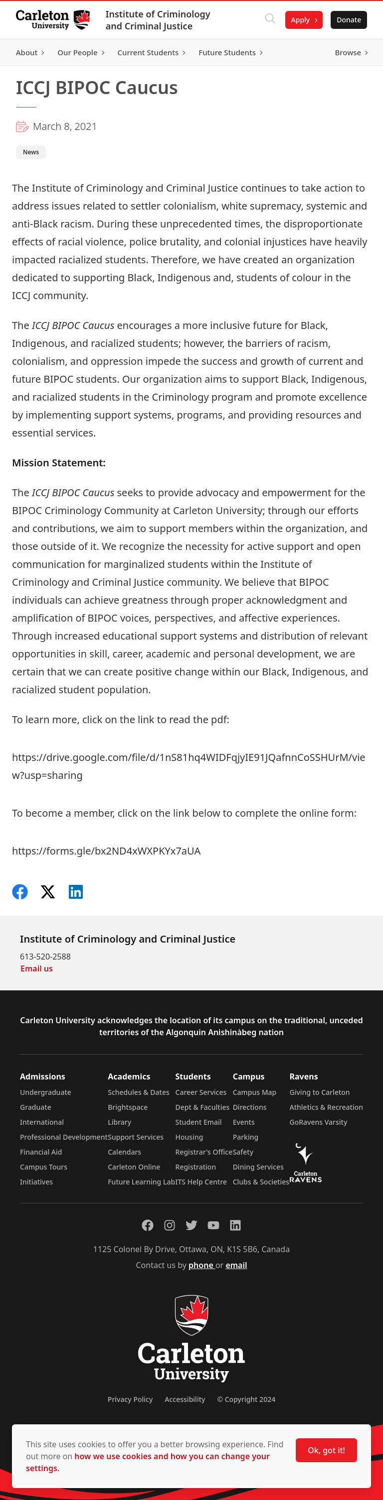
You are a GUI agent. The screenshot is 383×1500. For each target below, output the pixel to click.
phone (202, 1265)
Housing (189, 1137)
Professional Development (64, 1137)
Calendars (124, 1152)
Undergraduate (45, 1092)
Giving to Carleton (320, 1092)
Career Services (201, 1092)
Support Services (136, 1137)
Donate (349, 19)
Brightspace (128, 1107)
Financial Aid (41, 1152)
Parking (246, 1137)
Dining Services (258, 1167)
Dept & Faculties (203, 1107)
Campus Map (255, 1092)
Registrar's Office (204, 1152)
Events (244, 1122)
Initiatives (36, 1181)
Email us (36, 968)
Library (119, 1122)
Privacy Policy (130, 1399)
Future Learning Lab (141, 1181)
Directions (250, 1107)
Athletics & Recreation (326, 1107)
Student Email (199, 1122)
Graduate (35, 1107)
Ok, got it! (326, 1450)
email (236, 1265)
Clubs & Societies (261, 1181)
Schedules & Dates (139, 1092)
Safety (243, 1152)
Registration (196, 1167)
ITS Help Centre (201, 1181)
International (42, 1122)
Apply (300, 19)
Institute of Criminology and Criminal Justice (158, 20)
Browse (348, 52)
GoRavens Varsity (319, 1122)
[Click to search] (270, 20)
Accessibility (185, 1399)
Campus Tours (43, 1167)
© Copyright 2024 (246, 1399)
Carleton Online (134, 1167)
